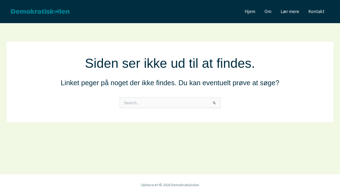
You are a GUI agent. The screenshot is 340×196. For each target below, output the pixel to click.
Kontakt (316, 11)
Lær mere (290, 11)
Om (268, 11)
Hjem (250, 11)
